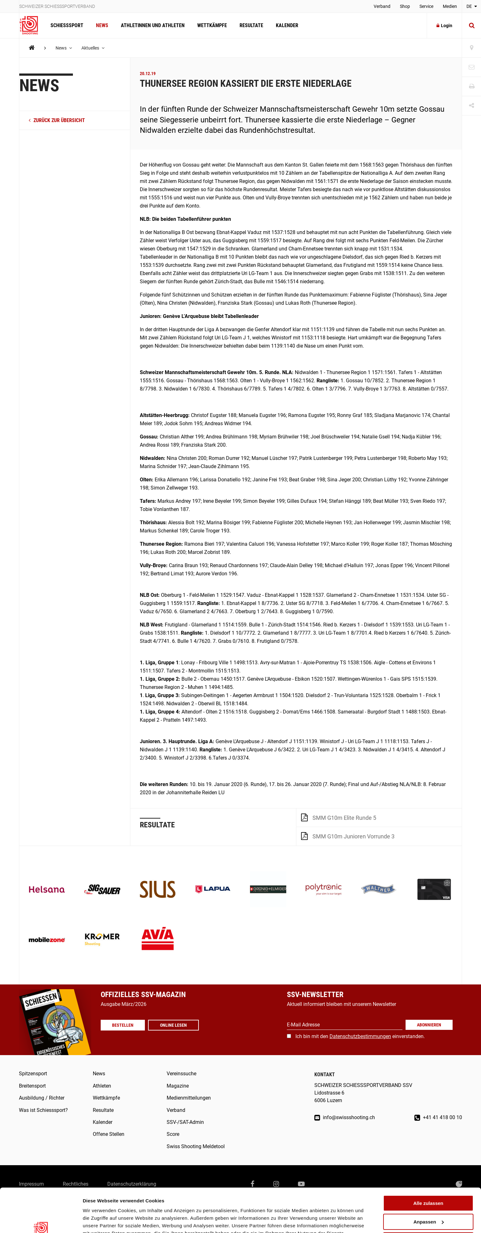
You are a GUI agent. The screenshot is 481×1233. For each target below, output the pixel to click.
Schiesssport (66, 25)
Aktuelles (92, 47)
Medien (450, 6)
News (102, 25)
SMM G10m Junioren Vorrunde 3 (348, 836)
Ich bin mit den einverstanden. (360, 1036)
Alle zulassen (428, 1165)
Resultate (251, 25)
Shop (405, 6)
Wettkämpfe (212, 25)
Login (444, 25)
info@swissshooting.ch (344, 1117)
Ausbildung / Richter (41, 1098)
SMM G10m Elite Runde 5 (338, 817)
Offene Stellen (108, 1134)
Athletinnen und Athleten (153, 25)
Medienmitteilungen (189, 1098)
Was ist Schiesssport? (43, 1110)
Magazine (178, 1086)
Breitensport (32, 1086)
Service (426, 6)
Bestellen (123, 1032)
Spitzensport (33, 1074)
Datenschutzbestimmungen (360, 1036)
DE (471, 6)
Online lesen (173, 1032)
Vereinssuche (181, 1074)
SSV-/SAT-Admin (185, 1122)
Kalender (287, 25)
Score (173, 1134)
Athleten (102, 1086)
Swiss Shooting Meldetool (196, 1146)
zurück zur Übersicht (57, 120)
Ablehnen (428, 1202)
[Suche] (471, 25)
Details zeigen (99, 1220)
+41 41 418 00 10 (438, 1117)
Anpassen (428, 1184)
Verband (382, 6)
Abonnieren (429, 1024)
